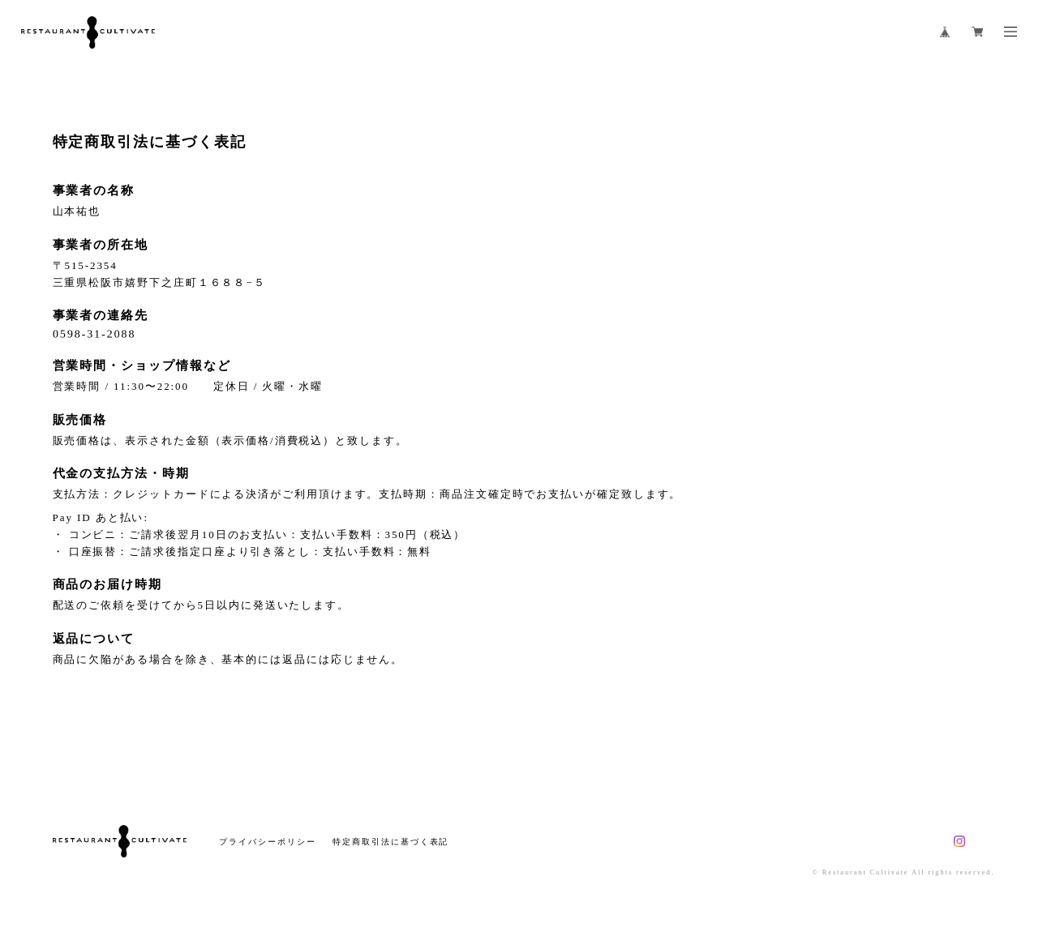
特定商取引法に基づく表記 (390, 841)
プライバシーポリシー (267, 841)
